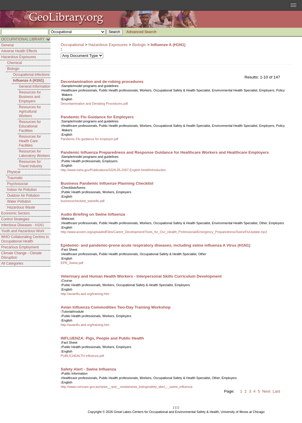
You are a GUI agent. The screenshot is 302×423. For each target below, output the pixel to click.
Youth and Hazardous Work (22, 231)
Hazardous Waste (21, 207)
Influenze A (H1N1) (28, 80)
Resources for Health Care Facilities (30, 141)
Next (266, 391)
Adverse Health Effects (19, 51)
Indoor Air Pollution (22, 190)
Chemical (14, 63)
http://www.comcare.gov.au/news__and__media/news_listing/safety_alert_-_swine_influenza (127, 386)
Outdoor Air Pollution (23, 196)
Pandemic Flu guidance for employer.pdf (90, 139)
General (7, 45)
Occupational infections (31, 75)
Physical (13, 172)
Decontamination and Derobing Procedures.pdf (94, 103)
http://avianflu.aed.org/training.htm (85, 294)
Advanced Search (142, 32)
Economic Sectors (15, 213)
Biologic (13, 69)
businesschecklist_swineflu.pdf (83, 201)
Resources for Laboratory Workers (34, 153)
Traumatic (15, 178)
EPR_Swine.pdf (72, 263)
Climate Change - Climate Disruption (21, 255)
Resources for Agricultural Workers (30, 111)
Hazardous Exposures (18, 57)
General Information (34, 86)
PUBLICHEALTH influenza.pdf (82, 356)
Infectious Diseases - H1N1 (22, 225)
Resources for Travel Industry (30, 164)
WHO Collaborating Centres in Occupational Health (25, 239)
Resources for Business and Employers (30, 96)
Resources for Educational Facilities (30, 126)
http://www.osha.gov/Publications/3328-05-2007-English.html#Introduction (113, 170)
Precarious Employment (20, 247)
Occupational (72, 44)
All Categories (12, 263)
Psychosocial (17, 184)
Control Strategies (15, 219)
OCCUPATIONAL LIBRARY (25, 39)
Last (276, 391)
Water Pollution (19, 201)
